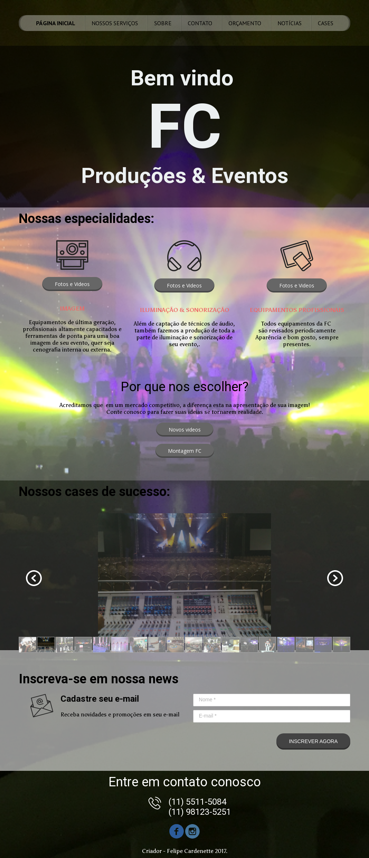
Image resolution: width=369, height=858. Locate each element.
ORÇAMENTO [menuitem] (244, 23)
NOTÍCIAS (289, 23)
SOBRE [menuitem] (163, 23)
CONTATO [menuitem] (200, 23)
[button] (72, 284)
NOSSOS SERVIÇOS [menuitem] (115, 23)
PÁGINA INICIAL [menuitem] (55, 23)
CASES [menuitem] (325, 23)
